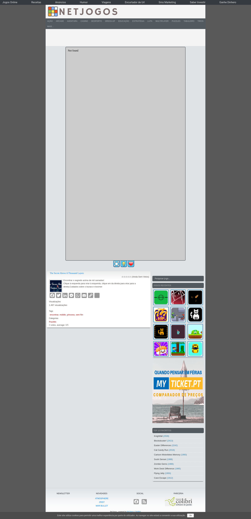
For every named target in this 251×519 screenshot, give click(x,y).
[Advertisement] (123, 37)
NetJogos (130, 512)
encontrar (54, 315)
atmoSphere (101, 498)
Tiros (200, 21)
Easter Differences (162, 445)
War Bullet (102, 506)
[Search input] (176, 278)
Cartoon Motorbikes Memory (167, 454)
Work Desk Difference (164, 468)
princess (71, 315)
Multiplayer (162, 21)
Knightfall (158, 436)
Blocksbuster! (160, 440)
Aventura (72, 21)
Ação (50, 21)
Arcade (60, 21)
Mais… (50, 26)
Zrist (102, 502)
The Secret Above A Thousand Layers (67, 273)
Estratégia (138, 21)
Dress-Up (110, 21)
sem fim (79, 315)
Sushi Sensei (160, 459)
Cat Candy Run (161, 450)
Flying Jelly (159, 473)
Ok (190, 515)
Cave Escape (160, 478)
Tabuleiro (189, 21)
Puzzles (176, 21)
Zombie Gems (160, 464)
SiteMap (138, 512)
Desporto (96, 21)
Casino (84, 21)
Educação (123, 21)
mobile (63, 315)
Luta (150, 21)
